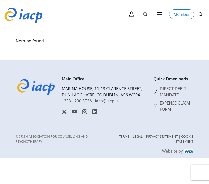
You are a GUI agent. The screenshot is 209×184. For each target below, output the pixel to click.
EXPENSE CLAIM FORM (175, 106)
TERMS (124, 136)
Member (182, 14)
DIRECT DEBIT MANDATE (173, 92)
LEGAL (138, 136)
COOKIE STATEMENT (184, 139)
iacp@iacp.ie (107, 101)
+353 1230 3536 (77, 101)
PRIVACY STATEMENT (162, 136)
